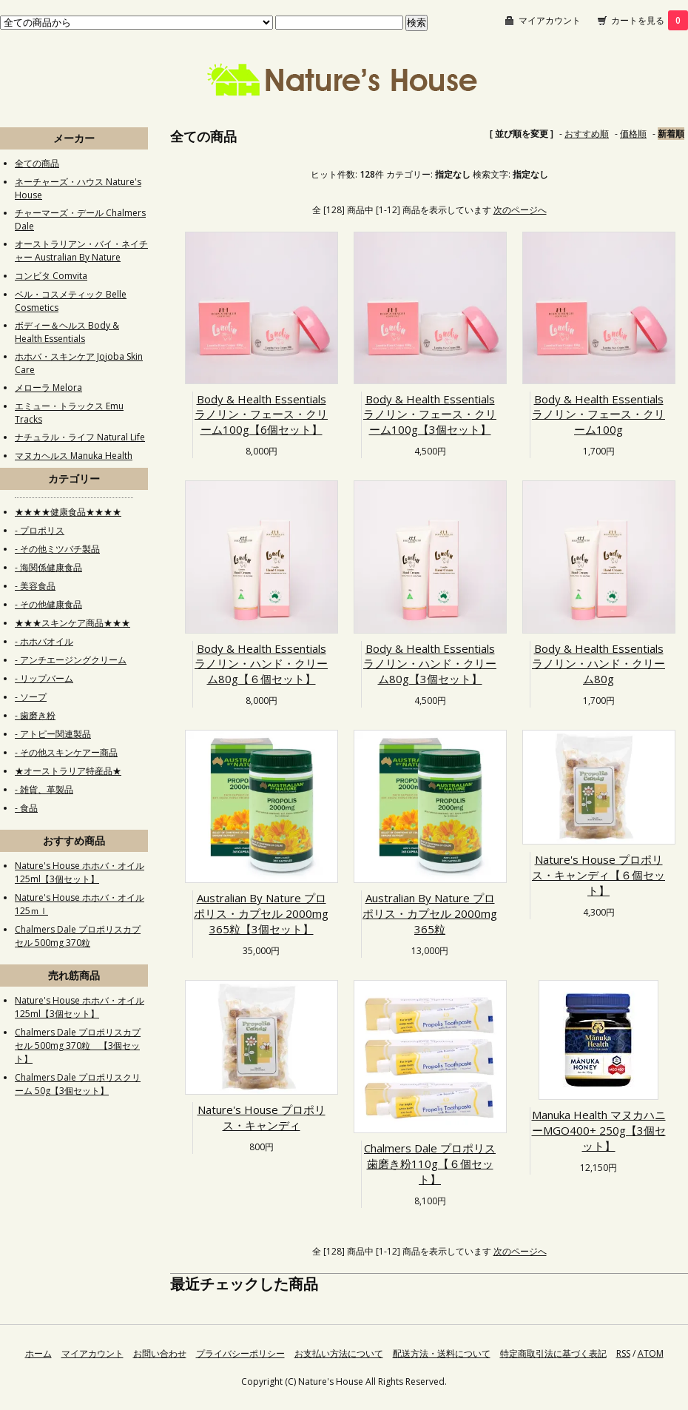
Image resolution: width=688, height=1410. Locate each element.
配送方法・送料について (441, 1353)
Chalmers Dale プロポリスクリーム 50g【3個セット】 (78, 1084)
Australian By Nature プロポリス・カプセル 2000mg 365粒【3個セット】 (261, 913)
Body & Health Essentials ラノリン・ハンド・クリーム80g (598, 663)
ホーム (38, 1353)
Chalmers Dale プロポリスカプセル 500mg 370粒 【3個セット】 (78, 1045)
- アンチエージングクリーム (71, 660)
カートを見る (649, 20)
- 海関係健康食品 (48, 567)
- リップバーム (44, 678)
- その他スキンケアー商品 (66, 752)
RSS (623, 1353)
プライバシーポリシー (240, 1353)
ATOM (651, 1353)
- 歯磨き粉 (35, 715)
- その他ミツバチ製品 (57, 549)
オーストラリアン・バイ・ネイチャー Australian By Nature (81, 250)
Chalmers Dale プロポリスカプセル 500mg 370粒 (78, 936)
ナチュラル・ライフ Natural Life (80, 437)
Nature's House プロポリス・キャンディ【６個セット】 (598, 875)
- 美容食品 (35, 586)
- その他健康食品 (48, 604)
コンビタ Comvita (51, 275)
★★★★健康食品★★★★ (68, 512)
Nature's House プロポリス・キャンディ (262, 1117)
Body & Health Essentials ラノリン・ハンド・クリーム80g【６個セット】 (261, 663)
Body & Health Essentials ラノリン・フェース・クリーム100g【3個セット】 (429, 414)
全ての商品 (37, 163)
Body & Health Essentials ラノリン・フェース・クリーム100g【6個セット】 (261, 414)
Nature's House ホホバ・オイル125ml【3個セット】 (79, 872)
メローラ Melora (48, 387)
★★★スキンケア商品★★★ (72, 623)
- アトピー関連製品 (53, 734)
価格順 (633, 133)
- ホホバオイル (44, 641)
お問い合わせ (159, 1353)
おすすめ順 (586, 133)
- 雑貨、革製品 (44, 789)
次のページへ (520, 210)
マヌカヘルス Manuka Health (73, 455)
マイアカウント (550, 20)
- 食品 (26, 808)
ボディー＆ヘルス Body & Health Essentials (67, 332)
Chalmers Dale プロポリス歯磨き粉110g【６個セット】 (430, 1163)
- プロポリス (39, 530)
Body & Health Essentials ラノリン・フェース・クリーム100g (598, 414)
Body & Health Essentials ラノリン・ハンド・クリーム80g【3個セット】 (429, 663)
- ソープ (31, 697)
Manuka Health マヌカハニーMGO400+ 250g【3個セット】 (599, 1130)
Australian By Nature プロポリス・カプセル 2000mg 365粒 (429, 913)
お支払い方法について (338, 1353)
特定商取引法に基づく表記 (553, 1353)
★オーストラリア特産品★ (68, 771)
